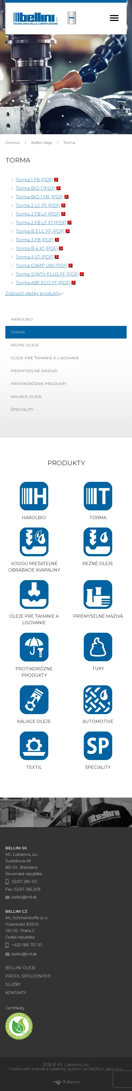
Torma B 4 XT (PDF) (37, 248)
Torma (69, 142)
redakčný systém (65, 1069)
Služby (13, 984)
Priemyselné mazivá (34, 370)
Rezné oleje (25, 345)
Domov (12, 142)
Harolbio (22, 319)
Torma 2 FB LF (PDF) (38, 214)
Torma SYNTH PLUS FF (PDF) (47, 274)
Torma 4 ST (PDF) (35, 257)
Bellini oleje (41, 142)
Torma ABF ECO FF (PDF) (43, 282)
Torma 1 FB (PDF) (34, 179)
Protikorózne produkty (39, 383)
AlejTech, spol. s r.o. (105, 1069)
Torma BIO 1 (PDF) (35, 188)
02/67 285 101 (24, 881)
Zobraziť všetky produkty (32, 293)
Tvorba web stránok (27, 1069)
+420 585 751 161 (27, 945)
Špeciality (22, 409)
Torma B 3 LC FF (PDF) (40, 231)
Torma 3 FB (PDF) (35, 239)
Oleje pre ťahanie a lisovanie (45, 357)
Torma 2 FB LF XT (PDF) (41, 222)
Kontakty (15, 992)
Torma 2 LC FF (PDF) (38, 205)
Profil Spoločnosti (28, 976)
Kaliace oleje (26, 396)
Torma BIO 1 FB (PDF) (39, 196)
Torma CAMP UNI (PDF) (41, 265)
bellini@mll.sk (24, 897)
